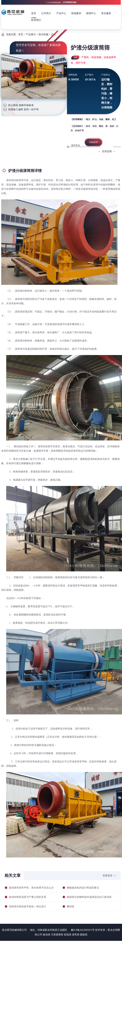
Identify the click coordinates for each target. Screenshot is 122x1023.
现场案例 (76, 13)
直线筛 (67, 934)
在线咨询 (93, 142)
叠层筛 (70, 906)
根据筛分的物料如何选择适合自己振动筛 (89, 897)
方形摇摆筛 (57, 934)
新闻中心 (91, 13)
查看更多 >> (109, 875)
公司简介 (46, 13)
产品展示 (31, 34)
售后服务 (106, 13)
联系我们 (36, 20)
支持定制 (107, 151)
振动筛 (46, 934)
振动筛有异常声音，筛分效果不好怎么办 (31, 887)
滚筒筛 (75, 934)
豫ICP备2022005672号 (83, 930)
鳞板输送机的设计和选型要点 (83, 887)
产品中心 (61, 13)
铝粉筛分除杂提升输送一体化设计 (27, 906)
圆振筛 (83, 934)
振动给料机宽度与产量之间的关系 (27, 897)
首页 (33, 13)
